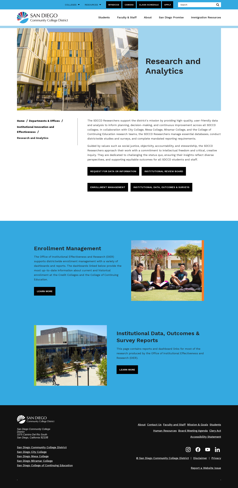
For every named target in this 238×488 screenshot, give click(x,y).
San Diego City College (32, 451)
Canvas (129, 4)
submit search (217, 4)
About (148, 17)
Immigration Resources (206, 17)
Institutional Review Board (163, 171)
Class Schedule (149, 4)
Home (21, 120)
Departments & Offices (44, 120)
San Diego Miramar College (35, 460)
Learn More (45, 291)
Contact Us (154, 424)
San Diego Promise (171, 17)
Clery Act (215, 430)
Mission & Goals (197, 424)
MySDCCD (113, 4)
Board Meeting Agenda (193, 430)
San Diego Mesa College (33, 456)
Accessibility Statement (205, 436)
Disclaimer (200, 458)
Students (104, 17)
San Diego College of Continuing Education (45, 465)
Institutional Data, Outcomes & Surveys (161, 187)
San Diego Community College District (42, 447)
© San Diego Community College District (162, 458)
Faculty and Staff (174, 424)
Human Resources (165, 430)
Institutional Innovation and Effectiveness (35, 129)
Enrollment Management (107, 187)
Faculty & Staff (127, 17)
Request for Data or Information (113, 171)
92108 (44, 437)
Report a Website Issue (206, 467)
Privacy (216, 458)
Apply (167, 4)
